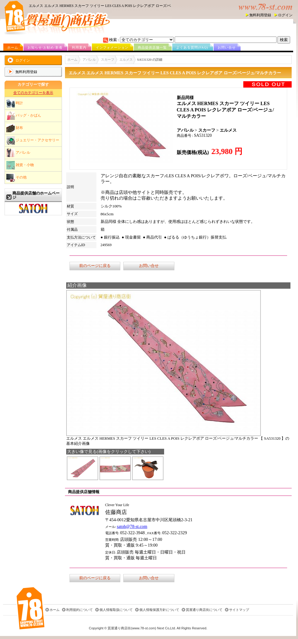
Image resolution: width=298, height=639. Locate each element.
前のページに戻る (95, 266)
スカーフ (107, 59)
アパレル (18, 153)
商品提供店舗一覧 (152, 47)
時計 (14, 103)
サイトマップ (239, 610)
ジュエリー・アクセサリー (32, 140)
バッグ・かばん (23, 115)
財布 (14, 128)
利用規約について (79, 610)
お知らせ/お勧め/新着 (45, 47)
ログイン (285, 15)
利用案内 (79, 47)
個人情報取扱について (116, 610)
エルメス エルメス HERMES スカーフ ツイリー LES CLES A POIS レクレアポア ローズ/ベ (100, 6)
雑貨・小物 (20, 165)
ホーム (12, 47)
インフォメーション (112, 47)
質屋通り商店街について (204, 610)
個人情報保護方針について (159, 610)
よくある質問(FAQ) (192, 47)
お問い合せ (227, 47)
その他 (16, 177)
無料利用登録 (260, 15)
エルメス (126, 59)
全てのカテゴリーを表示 (33, 93)
